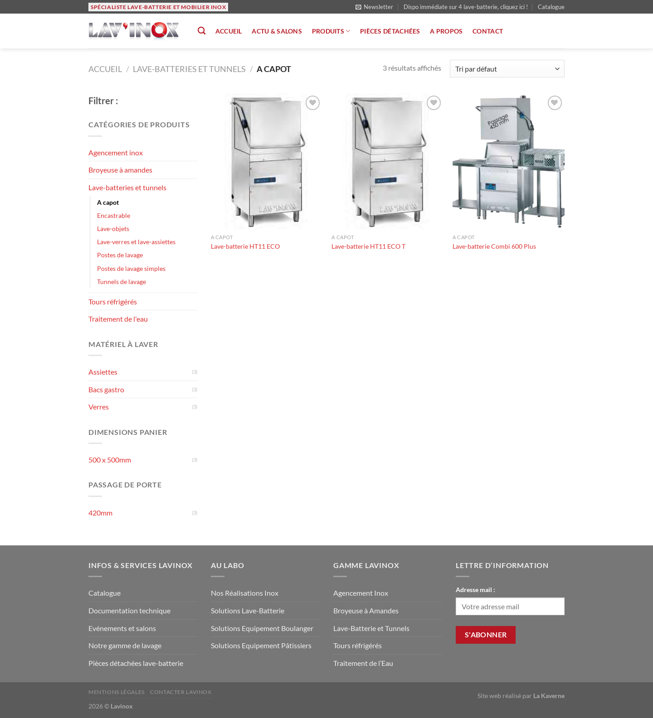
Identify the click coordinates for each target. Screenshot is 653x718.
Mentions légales (116, 692)
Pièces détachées (390, 31)
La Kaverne (549, 695)
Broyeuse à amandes (120, 169)
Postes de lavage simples (131, 268)
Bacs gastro (106, 389)
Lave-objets (113, 228)
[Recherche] (201, 31)
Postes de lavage (120, 255)
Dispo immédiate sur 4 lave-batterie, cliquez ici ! (466, 6)
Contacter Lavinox (180, 692)
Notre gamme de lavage (124, 645)
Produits (331, 31)
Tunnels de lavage (121, 281)
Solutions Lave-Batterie (247, 610)
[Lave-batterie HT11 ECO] (267, 161)
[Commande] (507, 68)
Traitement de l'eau (118, 318)
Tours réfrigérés (112, 301)
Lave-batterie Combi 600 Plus (494, 246)
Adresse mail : (475, 589)
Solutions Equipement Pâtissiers (261, 645)
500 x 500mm (109, 459)
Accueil (228, 31)
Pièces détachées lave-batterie (135, 663)
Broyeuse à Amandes (366, 610)
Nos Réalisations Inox (244, 592)
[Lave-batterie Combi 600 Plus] (509, 161)
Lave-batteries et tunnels (189, 69)
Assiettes (102, 371)
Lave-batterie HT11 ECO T (368, 246)
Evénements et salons (122, 628)
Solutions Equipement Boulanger (262, 628)
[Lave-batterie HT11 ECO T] (387, 161)
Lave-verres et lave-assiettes (136, 242)
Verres (98, 406)
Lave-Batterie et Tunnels (371, 628)
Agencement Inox (360, 592)
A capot (108, 202)
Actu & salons (277, 31)
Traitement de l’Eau (363, 663)
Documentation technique (129, 610)
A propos (446, 31)
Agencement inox (115, 152)
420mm (100, 512)
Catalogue (551, 6)
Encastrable (113, 215)
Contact (488, 31)
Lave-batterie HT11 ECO (245, 246)
